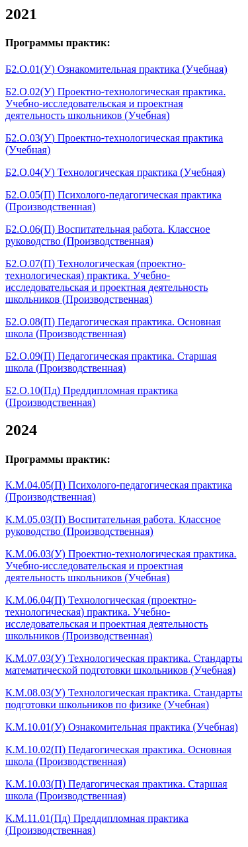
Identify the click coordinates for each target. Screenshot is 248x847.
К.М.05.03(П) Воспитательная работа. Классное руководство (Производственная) (113, 525)
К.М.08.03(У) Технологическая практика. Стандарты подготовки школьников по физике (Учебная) (124, 698)
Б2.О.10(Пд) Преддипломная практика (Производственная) (91, 396)
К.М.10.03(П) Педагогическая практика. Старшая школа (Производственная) (116, 789)
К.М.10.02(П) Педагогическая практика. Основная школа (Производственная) (118, 755)
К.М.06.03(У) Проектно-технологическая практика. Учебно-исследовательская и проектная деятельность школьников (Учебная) (121, 565)
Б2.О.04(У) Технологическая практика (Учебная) (115, 172)
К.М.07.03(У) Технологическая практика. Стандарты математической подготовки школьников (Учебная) (124, 664)
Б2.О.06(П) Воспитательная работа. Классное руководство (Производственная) (107, 235)
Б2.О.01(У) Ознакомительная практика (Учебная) (116, 69)
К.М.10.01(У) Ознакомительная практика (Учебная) (121, 727)
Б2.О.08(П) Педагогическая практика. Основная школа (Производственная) (113, 327)
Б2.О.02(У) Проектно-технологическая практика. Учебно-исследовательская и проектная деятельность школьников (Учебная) (115, 103)
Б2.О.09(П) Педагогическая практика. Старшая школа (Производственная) (111, 362)
